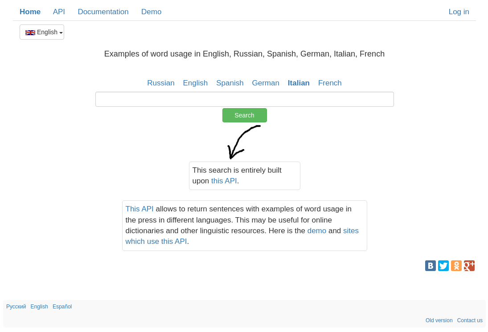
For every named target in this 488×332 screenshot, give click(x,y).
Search (244, 115)
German (265, 83)
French (330, 83)
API (59, 12)
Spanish (229, 83)
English (44, 32)
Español (62, 307)
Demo (151, 12)
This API (140, 209)
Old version (439, 320)
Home (30, 12)
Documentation (103, 12)
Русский (16, 307)
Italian (299, 83)
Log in (459, 12)
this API (224, 181)
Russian (160, 83)
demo (317, 231)
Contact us (470, 320)
